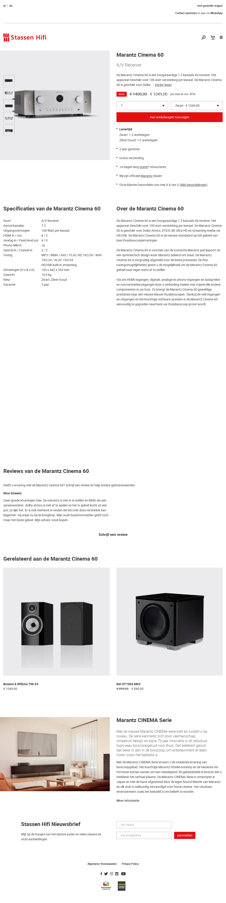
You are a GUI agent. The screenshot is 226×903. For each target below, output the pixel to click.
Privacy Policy (130, 864)
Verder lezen (163, 85)
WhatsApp (216, 13)
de (11, 6)
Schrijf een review (113, 534)
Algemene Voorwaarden (102, 864)
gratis (144, 167)
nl (4, 6)
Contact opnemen (186, 13)
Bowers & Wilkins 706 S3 (20, 684)
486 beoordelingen (193, 185)
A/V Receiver (129, 65)
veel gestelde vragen (210, 6)
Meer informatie (127, 801)
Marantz (147, 176)
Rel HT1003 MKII (128, 684)
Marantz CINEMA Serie (144, 720)
